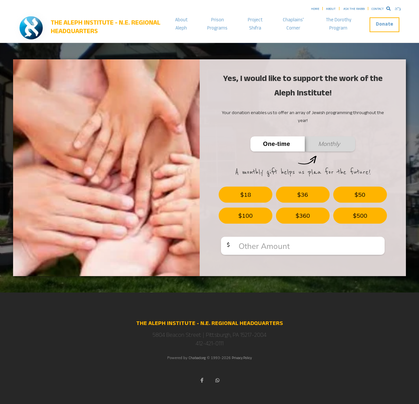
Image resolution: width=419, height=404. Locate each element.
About (331, 9)
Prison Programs (217, 24)
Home (315, 9)
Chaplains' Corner (293, 24)
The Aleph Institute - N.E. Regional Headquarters (105, 27)
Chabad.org (197, 358)
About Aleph (181, 24)
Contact (378, 9)
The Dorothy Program (338, 24)
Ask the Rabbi (354, 9)
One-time (276, 144)
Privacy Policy (242, 358)
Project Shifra (255, 24)
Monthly (329, 144)
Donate (384, 25)
